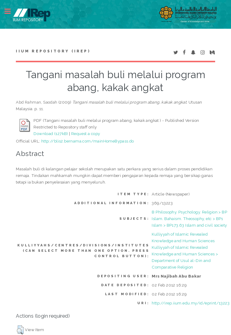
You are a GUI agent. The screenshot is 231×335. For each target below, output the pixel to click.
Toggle (11, 11)
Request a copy (85, 133)
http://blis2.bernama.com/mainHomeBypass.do (87, 141)
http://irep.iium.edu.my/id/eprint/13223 (191, 303)
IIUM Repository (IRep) (53, 51)
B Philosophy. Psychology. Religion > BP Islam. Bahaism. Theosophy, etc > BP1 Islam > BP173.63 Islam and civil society (189, 219)
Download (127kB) (51, 133)
